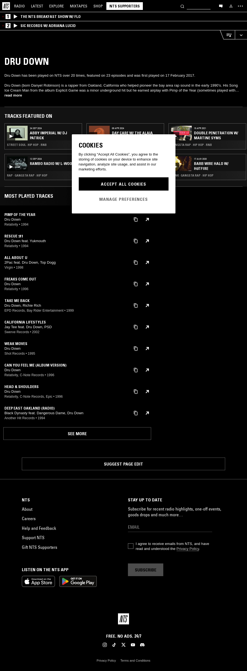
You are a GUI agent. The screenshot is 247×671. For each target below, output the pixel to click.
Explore (56, 6)
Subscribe (145, 570)
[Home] (6, 6)
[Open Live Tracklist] (227, 34)
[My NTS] (231, 6)
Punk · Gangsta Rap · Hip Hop (192, 175)
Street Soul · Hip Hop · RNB (27, 145)
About (27, 509)
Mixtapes (78, 6)
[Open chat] (221, 6)
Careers (29, 518)
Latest (37, 6)
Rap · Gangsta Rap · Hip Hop (27, 175)
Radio (19, 6)
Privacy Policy (188, 549)
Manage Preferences (123, 199)
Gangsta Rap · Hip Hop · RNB (191, 145)
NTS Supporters (124, 6)
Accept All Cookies (123, 184)
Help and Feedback (39, 528)
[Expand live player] (241, 34)
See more (77, 433)
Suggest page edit (123, 464)
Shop (98, 6)
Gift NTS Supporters (39, 547)
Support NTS (33, 537)
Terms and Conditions (135, 660)
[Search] (182, 5)
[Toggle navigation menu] (240, 6)
